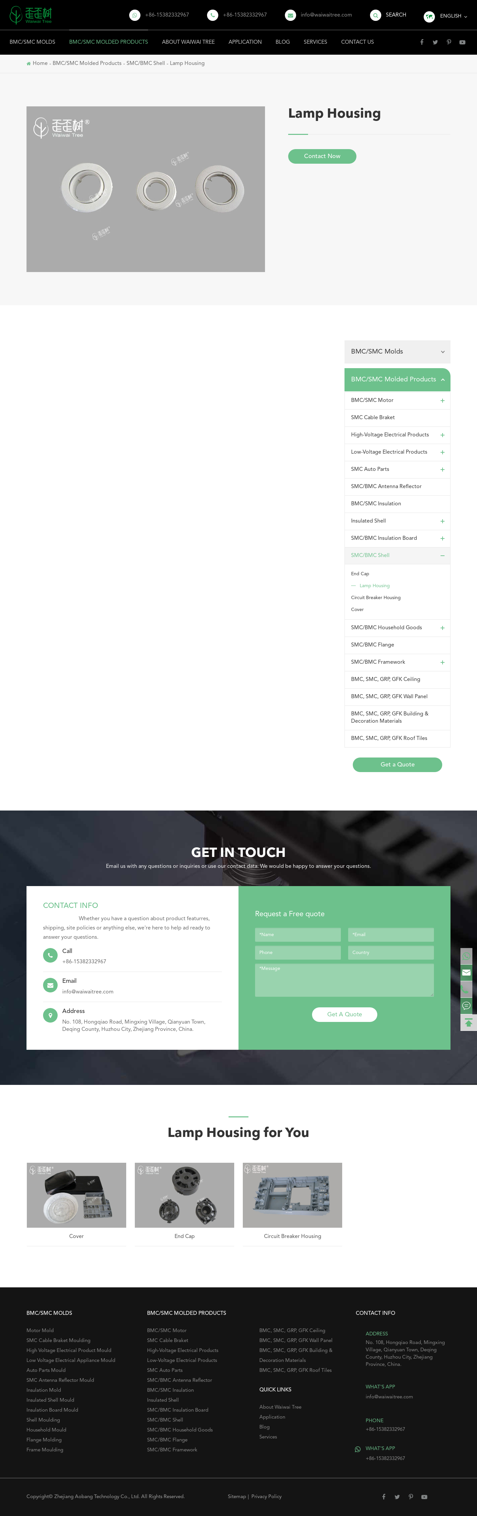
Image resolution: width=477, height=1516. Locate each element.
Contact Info (70, 906)
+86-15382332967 (167, 15)
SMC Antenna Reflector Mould (60, 1380)
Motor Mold (40, 1330)
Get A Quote (344, 1015)
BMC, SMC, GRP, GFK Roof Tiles (389, 738)
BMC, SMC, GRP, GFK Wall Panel (389, 697)
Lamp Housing (187, 63)
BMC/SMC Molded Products (108, 37)
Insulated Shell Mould (50, 1400)
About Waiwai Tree (188, 37)
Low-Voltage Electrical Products (399, 452)
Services (315, 37)
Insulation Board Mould (52, 1410)
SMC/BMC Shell (146, 63)
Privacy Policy (266, 1496)
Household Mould (46, 1430)
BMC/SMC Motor (399, 401)
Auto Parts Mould (46, 1370)
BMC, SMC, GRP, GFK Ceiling (385, 679)
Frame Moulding (44, 1450)
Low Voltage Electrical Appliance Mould (70, 1360)
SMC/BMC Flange (372, 645)
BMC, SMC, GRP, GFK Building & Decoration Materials (390, 717)
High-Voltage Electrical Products (399, 435)
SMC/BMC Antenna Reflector (386, 486)
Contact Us (357, 37)
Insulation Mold (43, 1390)
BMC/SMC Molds (32, 37)
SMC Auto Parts (399, 470)
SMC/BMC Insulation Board (399, 538)
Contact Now (322, 156)
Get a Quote (398, 765)
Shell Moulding (43, 1420)
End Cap (360, 574)
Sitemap (237, 1496)
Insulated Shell (399, 521)
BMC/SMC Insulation (376, 504)
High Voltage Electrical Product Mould (68, 1350)
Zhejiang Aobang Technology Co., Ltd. (97, 1496)
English (450, 16)
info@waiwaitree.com (326, 15)
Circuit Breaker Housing (376, 597)
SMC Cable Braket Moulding (58, 1340)
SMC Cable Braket (373, 418)
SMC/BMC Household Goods (399, 628)
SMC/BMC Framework (399, 662)
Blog (283, 37)
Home (40, 63)
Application (245, 37)
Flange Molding (44, 1440)
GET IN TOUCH (238, 853)
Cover (357, 609)
